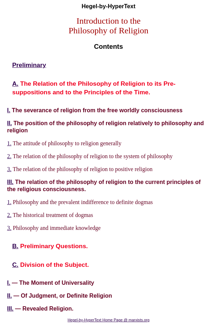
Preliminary (29, 64)
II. (9, 123)
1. (9, 143)
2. (9, 156)
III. (10, 182)
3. (9, 169)
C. (15, 264)
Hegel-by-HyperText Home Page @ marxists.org (108, 320)
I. (8, 110)
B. (15, 246)
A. (15, 83)
